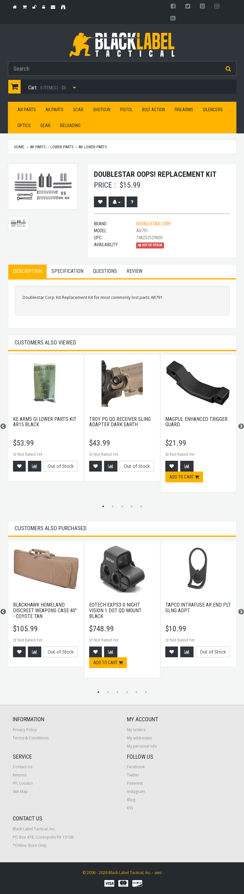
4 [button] (132, 506)
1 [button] (103, 506)
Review (134, 271)
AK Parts (54, 109)
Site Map (20, 791)
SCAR (78, 109)
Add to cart (184, 476)
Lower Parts (62, 147)
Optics (24, 125)
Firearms (184, 109)
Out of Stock (61, 466)
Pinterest (135, 783)
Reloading (70, 125)
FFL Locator (23, 783)
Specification (67, 271)
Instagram (136, 791)
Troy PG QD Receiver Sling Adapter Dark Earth (120, 422)
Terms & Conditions (31, 738)
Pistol (126, 109)
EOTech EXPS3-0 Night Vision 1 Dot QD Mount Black (115, 610)
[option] (46, 421)
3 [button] (122, 506)
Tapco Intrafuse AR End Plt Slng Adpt (198, 608)
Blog (131, 799)
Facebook (136, 766)
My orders (136, 729)
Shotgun (101, 109)
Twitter (133, 775)
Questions (105, 271)
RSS (130, 808)
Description (27, 271)
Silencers (213, 109)
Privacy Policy (25, 729)
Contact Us (22, 766)
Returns (19, 775)
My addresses (139, 738)
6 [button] (146, 692)
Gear (45, 125)
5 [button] (141, 506)
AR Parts (26, 109)
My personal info (142, 746)
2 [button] (112, 506)
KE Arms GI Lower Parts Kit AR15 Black (44, 422)
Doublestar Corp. (153, 223)
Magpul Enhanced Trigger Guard (196, 422)
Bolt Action (153, 109)
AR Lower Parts (92, 147)
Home (19, 147)
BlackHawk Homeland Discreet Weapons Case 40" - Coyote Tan (45, 610)
